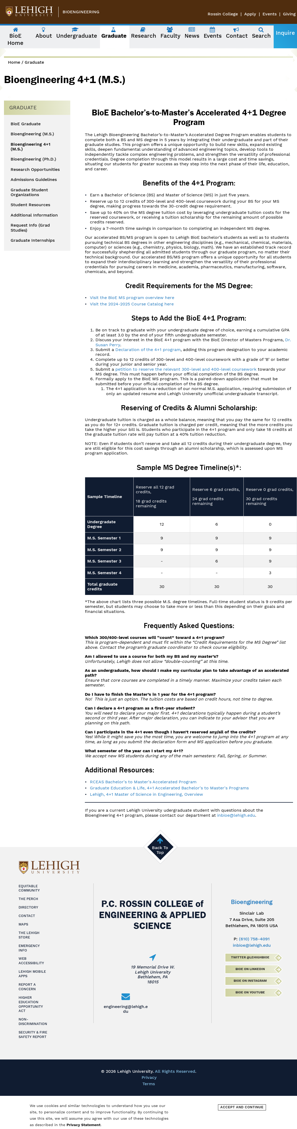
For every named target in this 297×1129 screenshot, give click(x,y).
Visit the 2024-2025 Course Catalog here (132, 303)
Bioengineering (81, 11)
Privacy (149, 1077)
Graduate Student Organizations (29, 192)
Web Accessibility (31, 961)
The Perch (28, 899)
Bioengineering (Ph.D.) (33, 159)
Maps (23, 924)
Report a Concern (27, 987)
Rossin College (223, 13)
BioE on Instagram (250, 981)
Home (14, 62)
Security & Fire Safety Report (33, 1034)
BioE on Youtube (250, 992)
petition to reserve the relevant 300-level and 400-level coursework (185, 369)
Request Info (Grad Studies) (30, 227)
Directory (28, 907)
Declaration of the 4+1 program (148, 349)
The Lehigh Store (29, 935)
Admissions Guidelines (34, 179)
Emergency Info (29, 948)
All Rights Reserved (175, 1071)
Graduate (34, 62)
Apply (250, 13)
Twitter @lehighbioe (250, 957)
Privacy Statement (84, 1125)
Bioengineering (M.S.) (32, 134)
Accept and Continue (242, 1107)
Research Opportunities (35, 169)
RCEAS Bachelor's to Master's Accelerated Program (143, 781)
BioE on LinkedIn (250, 969)
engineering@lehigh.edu (126, 1009)
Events (270, 13)
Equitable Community (29, 888)
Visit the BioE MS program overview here (132, 297)
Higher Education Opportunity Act (31, 1004)
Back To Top (160, 850)
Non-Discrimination (33, 1021)
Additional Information (34, 215)
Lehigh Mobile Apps (32, 974)
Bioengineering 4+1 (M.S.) (30, 147)
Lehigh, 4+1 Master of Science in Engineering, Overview (146, 794)
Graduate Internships (33, 240)
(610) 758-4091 (254, 938)
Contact (27, 916)
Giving (289, 13)
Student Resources (30, 204)
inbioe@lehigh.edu (236, 815)
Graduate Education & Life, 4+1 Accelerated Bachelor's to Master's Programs (169, 787)
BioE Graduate (26, 124)
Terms (148, 1083)
